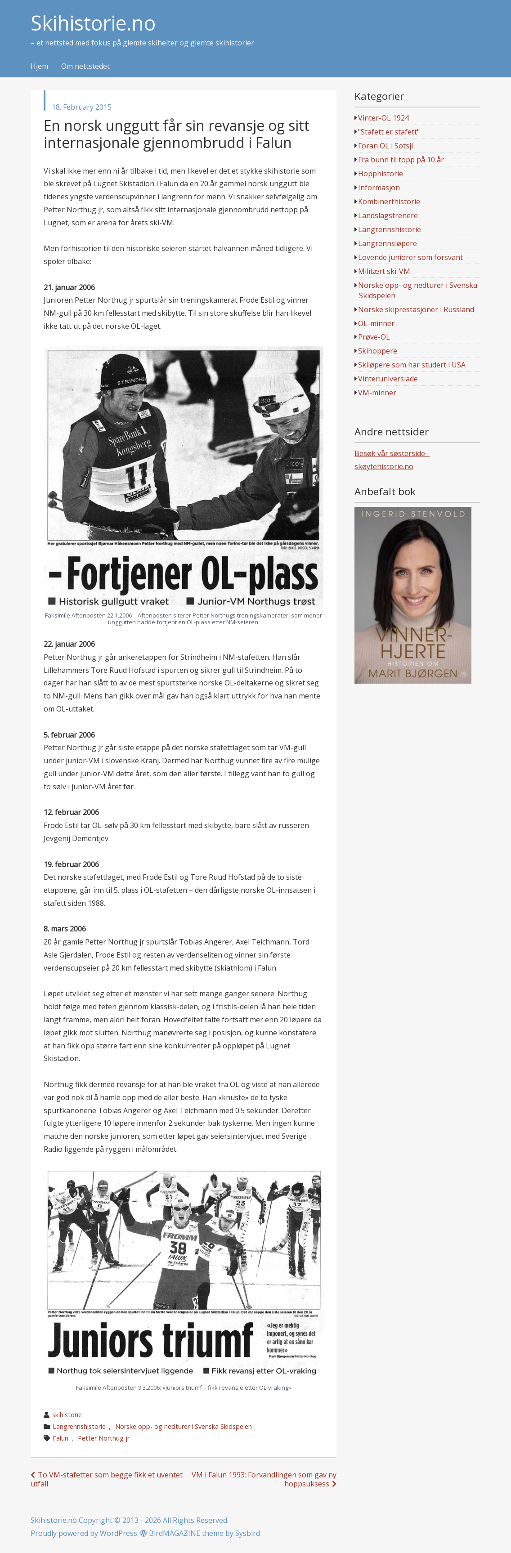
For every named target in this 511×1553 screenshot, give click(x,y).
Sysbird (247, 1533)
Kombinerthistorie (389, 201)
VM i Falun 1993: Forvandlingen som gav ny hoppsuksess (264, 1479)
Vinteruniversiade (388, 379)
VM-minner (377, 393)
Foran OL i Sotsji (385, 146)
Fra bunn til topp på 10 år (401, 160)
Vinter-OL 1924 (383, 118)
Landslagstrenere (388, 215)
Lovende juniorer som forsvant (410, 257)
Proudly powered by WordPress (84, 1533)
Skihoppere (377, 351)
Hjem (39, 66)
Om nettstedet (85, 66)
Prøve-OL (374, 337)
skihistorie (67, 1414)
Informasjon (379, 187)
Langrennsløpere (387, 243)
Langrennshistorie (79, 1426)
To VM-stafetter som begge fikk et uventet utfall (107, 1479)
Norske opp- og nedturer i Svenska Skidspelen (183, 1426)
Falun (60, 1438)
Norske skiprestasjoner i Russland (416, 309)
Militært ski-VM (384, 271)
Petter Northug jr (104, 1438)
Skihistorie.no (93, 23)
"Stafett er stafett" (389, 132)
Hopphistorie (380, 174)
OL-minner (376, 323)
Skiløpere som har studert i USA (412, 365)
